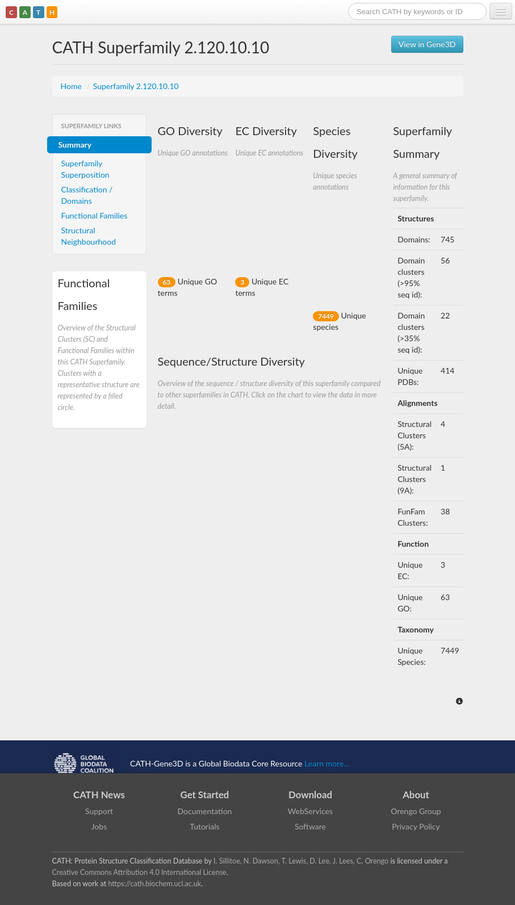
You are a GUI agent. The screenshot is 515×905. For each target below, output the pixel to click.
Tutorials (204, 826)
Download (310, 795)
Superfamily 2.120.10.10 (136, 86)
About (416, 795)
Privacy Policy (415, 826)
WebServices (310, 811)
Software (310, 826)
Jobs (99, 826)
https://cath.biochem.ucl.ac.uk (154, 883)
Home (72, 86)
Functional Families (94, 215)
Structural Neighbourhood (88, 235)
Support (99, 811)
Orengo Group (416, 811)
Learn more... (326, 763)
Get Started (205, 795)
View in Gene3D (427, 44)
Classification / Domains (87, 195)
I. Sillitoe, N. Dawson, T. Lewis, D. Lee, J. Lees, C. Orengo (300, 861)
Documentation (205, 811)
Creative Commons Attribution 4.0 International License (139, 872)
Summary (75, 144)
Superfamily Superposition (85, 168)
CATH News (99, 795)
